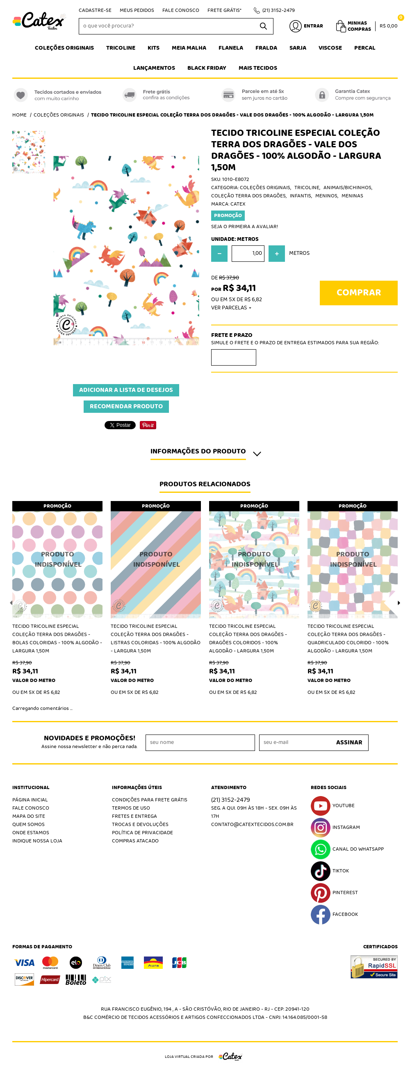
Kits (153, 48)
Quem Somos (28, 824)
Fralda (266, 48)
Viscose (330, 48)
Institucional (31, 788)
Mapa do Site (28, 816)
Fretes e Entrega (134, 816)
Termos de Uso (131, 808)
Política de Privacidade (142, 833)
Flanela (231, 48)
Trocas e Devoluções (140, 824)
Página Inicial (30, 800)
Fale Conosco (180, 10)
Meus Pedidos (137, 10)
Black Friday (206, 68)
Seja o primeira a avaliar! (244, 227)
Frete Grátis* (224, 10)
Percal (365, 48)
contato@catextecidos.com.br (252, 824)
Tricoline (120, 48)
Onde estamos (30, 833)
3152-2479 (278, 10)
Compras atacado (135, 841)
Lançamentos (154, 68)
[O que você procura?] (263, 26)
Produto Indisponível (57, 559)
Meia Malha (189, 48)
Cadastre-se (95, 10)
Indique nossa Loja (37, 841)
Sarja (297, 48)
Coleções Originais (64, 48)
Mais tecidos (258, 68)
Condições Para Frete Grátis (149, 800)
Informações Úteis (137, 788)
